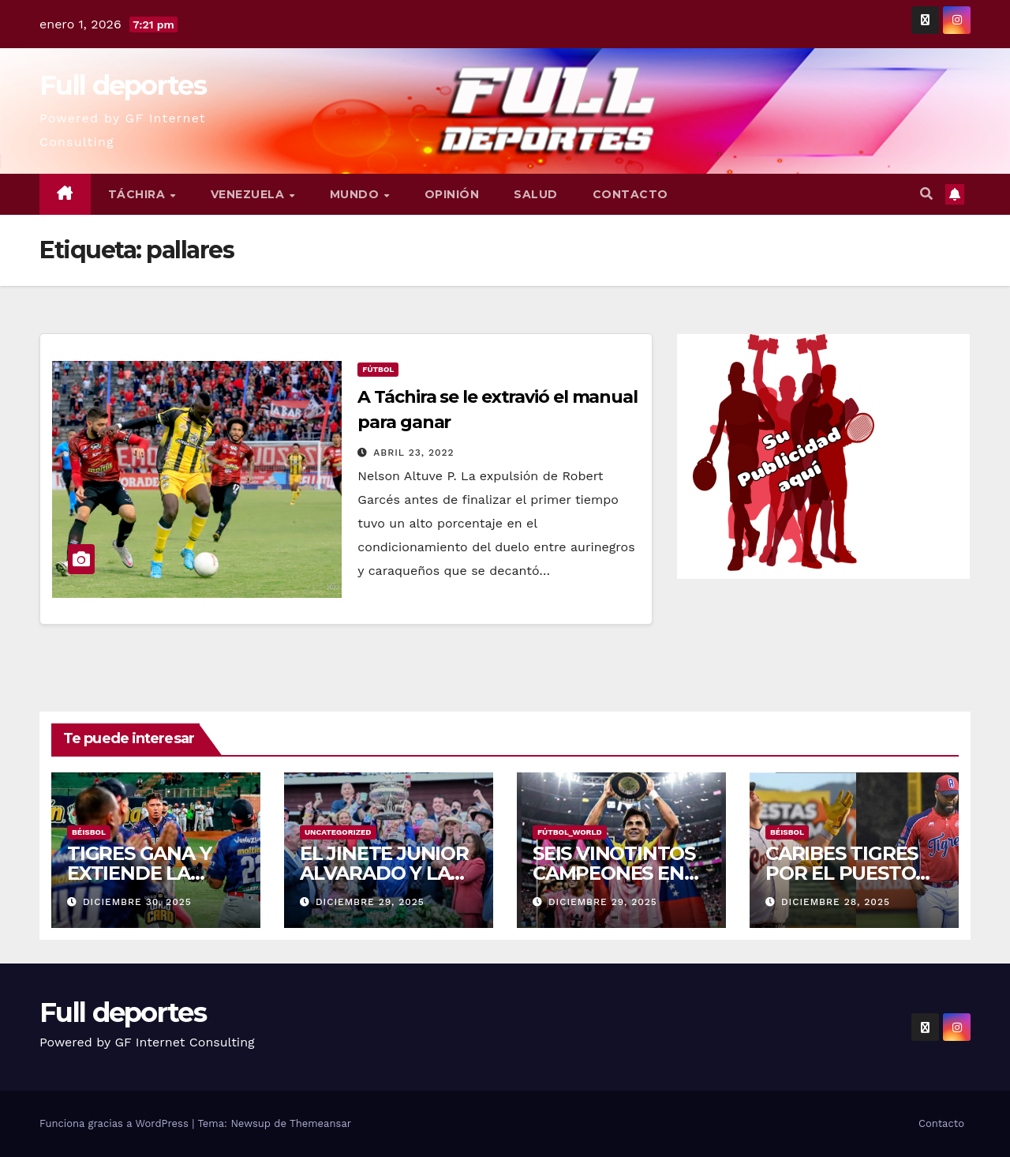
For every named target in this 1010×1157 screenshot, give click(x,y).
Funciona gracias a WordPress (115, 1123)
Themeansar (320, 1123)
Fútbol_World (569, 832)
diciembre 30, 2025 (137, 901)
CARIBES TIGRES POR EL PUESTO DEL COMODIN (841, 873)
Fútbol (378, 369)
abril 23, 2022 (413, 452)
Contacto (630, 194)
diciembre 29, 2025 (370, 901)
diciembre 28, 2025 (835, 901)
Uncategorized (338, 832)
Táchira (138, 194)
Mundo (356, 194)
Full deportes (122, 85)
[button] (926, 193)
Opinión (452, 194)
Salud (536, 194)
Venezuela (249, 194)
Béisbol (89, 832)
